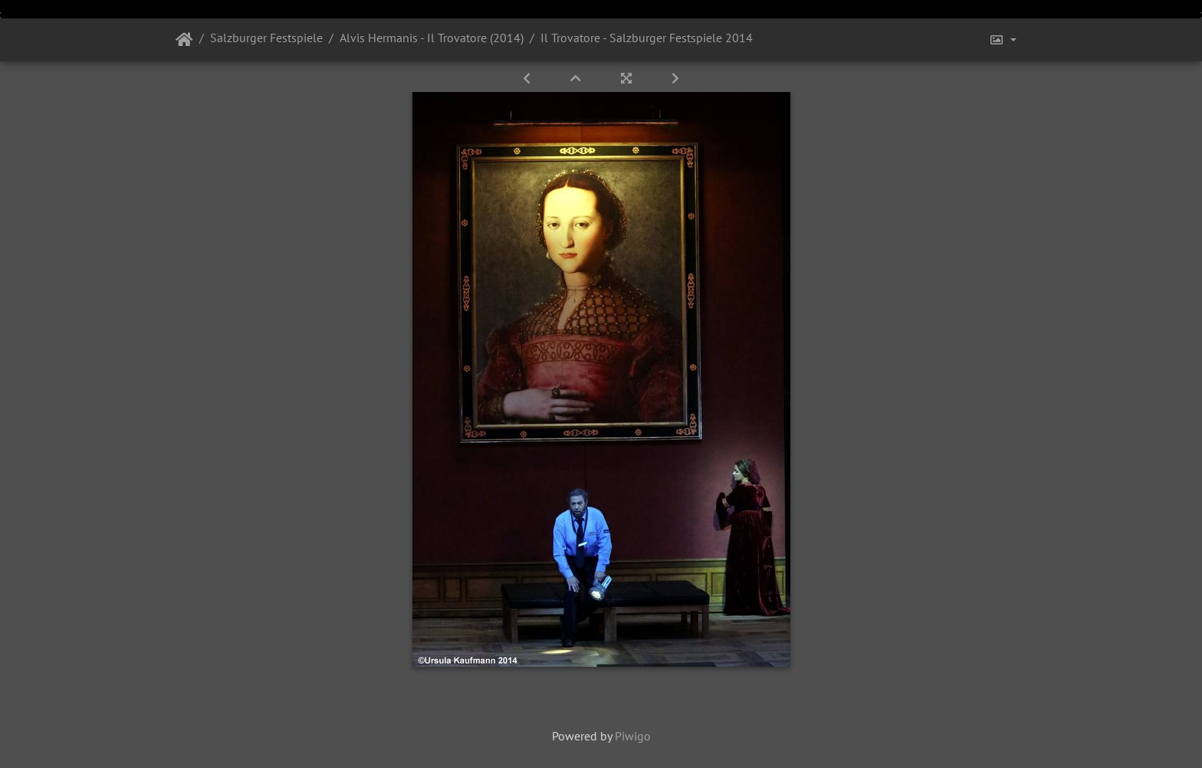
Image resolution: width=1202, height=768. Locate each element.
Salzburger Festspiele (266, 37)
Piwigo (633, 735)
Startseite (184, 39)
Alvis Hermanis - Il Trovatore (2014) (432, 37)
